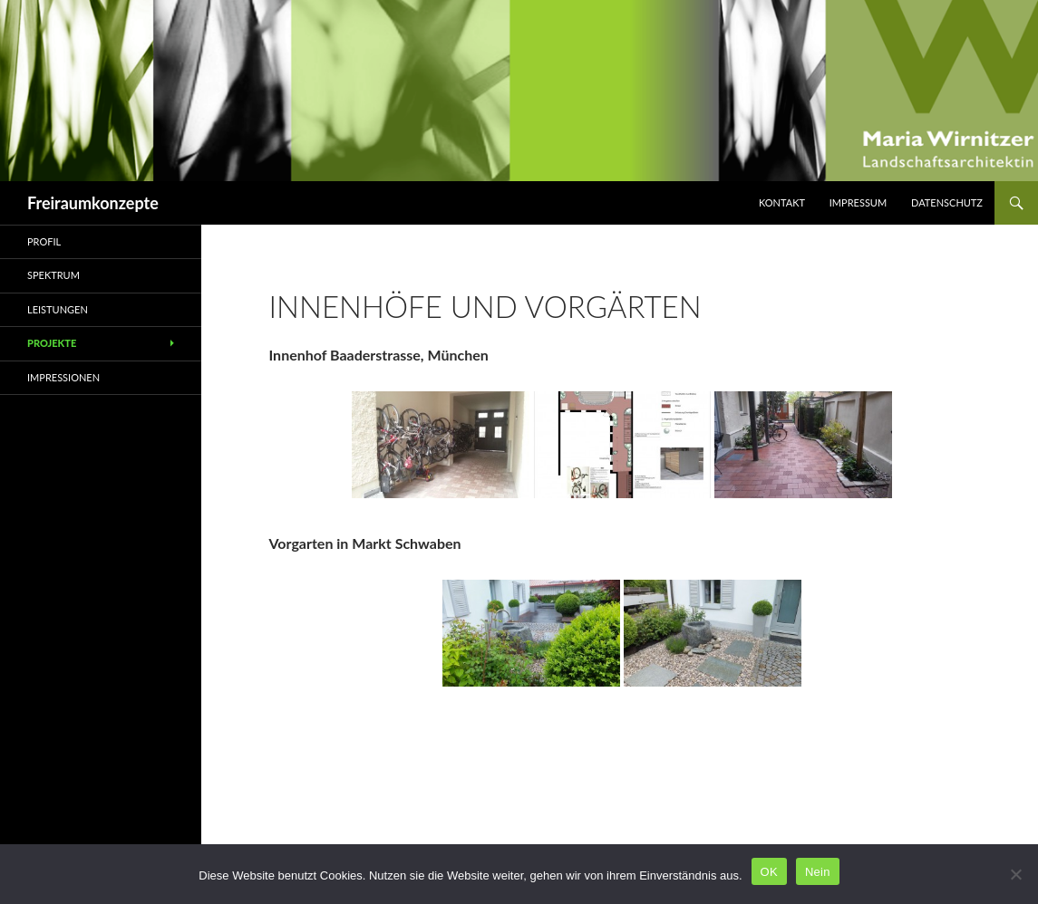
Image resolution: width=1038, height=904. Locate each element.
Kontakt (782, 202)
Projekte (51, 343)
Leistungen (57, 309)
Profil (44, 241)
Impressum (858, 202)
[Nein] (1015, 874)
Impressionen (63, 377)
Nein (817, 872)
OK (769, 872)
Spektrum (53, 275)
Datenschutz (947, 202)
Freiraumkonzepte (93, 203)
